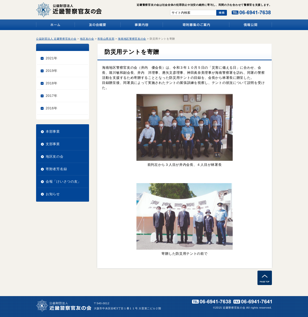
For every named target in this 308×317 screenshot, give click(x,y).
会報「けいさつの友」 (63, 181)
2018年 (52, 83)
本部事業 (53, 131)
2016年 (52, 108)
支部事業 (53, 144)
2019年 (52, 71)
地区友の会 (55, 156)
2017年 (52, 96)
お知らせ (53, 194)
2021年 (52, 58)
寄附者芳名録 (56, 169)
